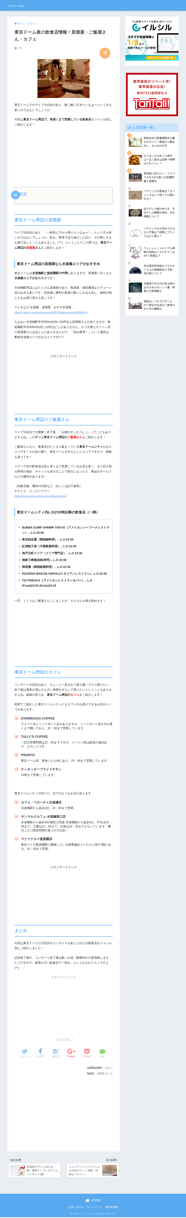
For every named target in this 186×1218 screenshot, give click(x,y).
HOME (93, 1201)
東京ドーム (106, 1073)
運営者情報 (111, 1208)
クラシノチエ (21, 5)
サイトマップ (94, 1208)
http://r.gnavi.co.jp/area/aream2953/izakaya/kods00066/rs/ (51, 312)
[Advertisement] (63, 155)
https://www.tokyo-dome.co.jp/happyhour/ (41, 496)
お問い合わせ (76, 1208)
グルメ (108, 1068)
